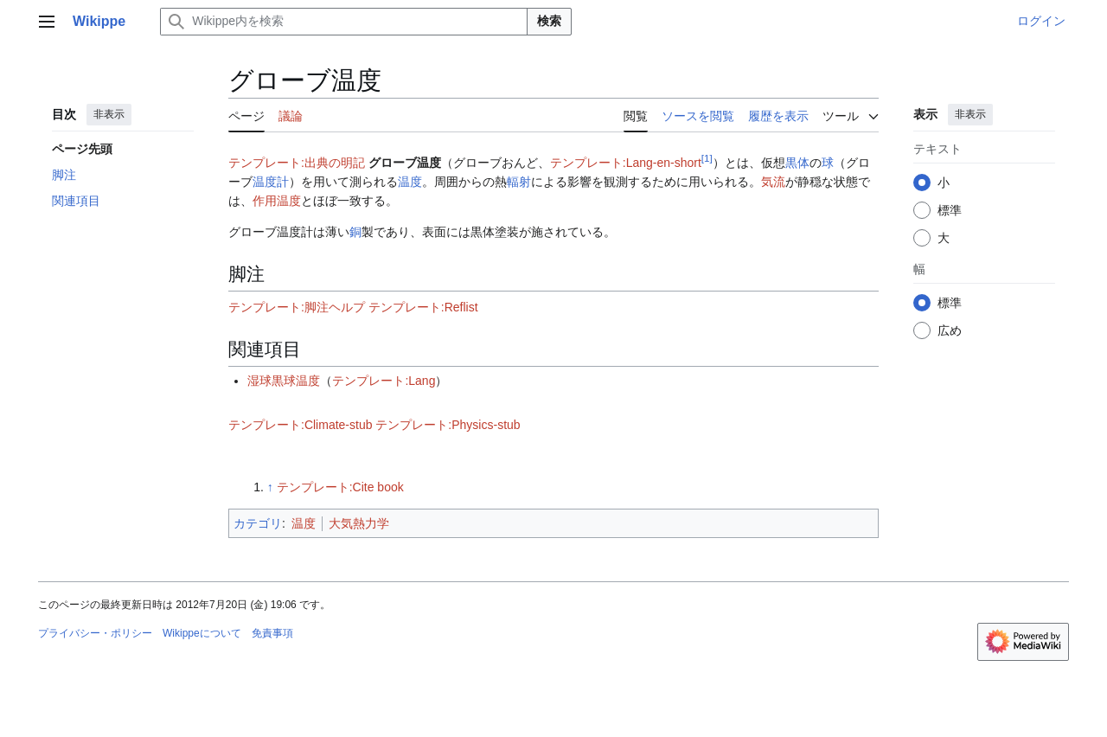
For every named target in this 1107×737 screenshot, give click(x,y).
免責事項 (272, 633)
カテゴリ (258, 523)
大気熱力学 (359, 523)
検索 (549, 21)
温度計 (271, 182)
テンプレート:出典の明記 (296, 163)
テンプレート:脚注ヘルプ (296, 307)
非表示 (109, 114)
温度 (410, 182)
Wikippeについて (202, 633)
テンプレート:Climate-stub (300, 425)
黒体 (797, 163)
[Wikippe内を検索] (344, 21)
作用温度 (277, 201)
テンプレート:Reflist (423, 307)
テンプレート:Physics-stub (447, 425)
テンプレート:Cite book (340, 487)
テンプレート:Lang (383, 381)
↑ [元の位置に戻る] (270, 487)
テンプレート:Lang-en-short (625, 163)
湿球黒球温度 (283, 381)
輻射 (519, 182)
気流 (773, 182)
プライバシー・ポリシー (95, 633)
